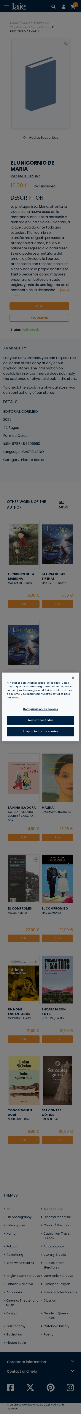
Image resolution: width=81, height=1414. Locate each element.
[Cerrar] (73, 677)
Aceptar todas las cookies (40, 731)
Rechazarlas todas (41, 720)
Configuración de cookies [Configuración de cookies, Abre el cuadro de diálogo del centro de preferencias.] (40, 709)
